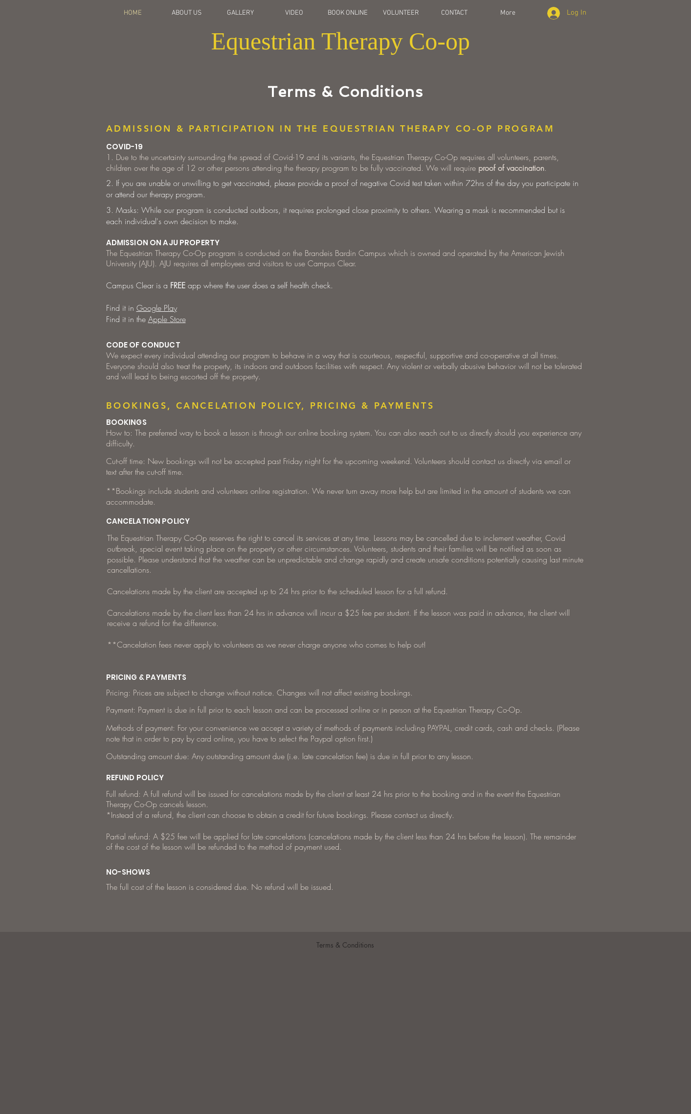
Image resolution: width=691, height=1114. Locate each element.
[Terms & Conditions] (345, 944)
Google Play (156, 307)
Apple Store (167, 319)
